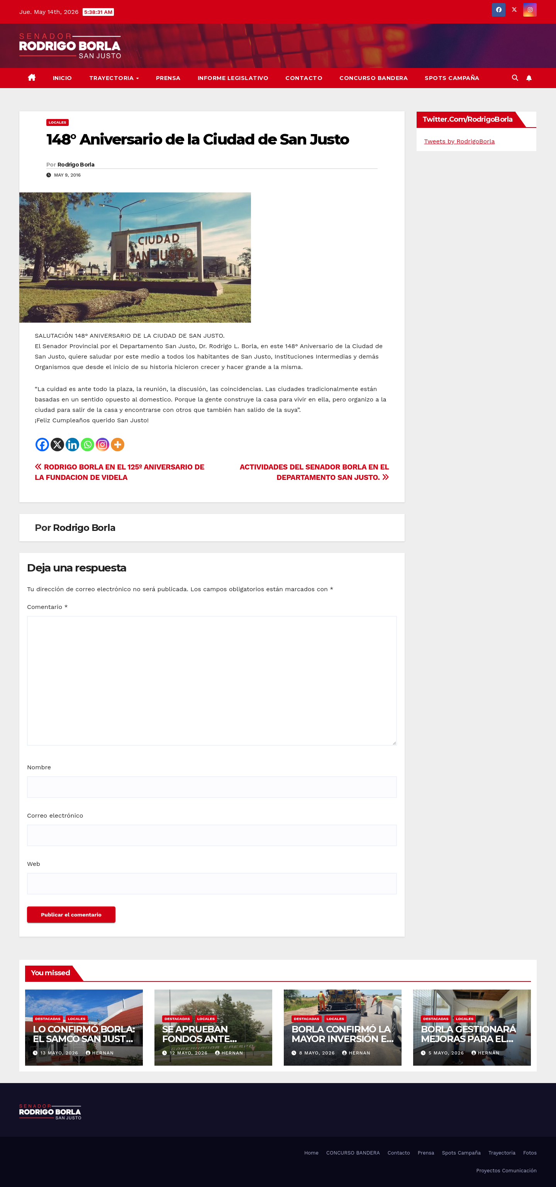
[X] (57, 444)
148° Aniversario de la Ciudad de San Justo (197, 139)
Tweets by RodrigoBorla (459, 141)
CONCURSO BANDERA (373, 78)
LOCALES (57, 122)
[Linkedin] (72, 444)
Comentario (47, 607)
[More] (117, 444)
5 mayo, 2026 (447, 1053)
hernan (100, 1053)
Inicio (62, 78)
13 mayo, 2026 (60, 1053)
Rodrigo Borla (76, 164)
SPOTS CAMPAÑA (452, 78)
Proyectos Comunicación (506, 1170)
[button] (515, 78)
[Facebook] (42, 444)
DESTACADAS (48, 1019)
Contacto (303, 78)
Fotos (530, 1153)
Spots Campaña (461, 1153)
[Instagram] (102, 444)
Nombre (39, 767)
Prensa (168, 78)
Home (311, 1153)
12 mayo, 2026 (190, 1053)
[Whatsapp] (87, 444)
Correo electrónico (55, 815)
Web (33, 863)
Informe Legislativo (233, 78)
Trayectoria (112, 78)
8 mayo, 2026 (318, 1053)
